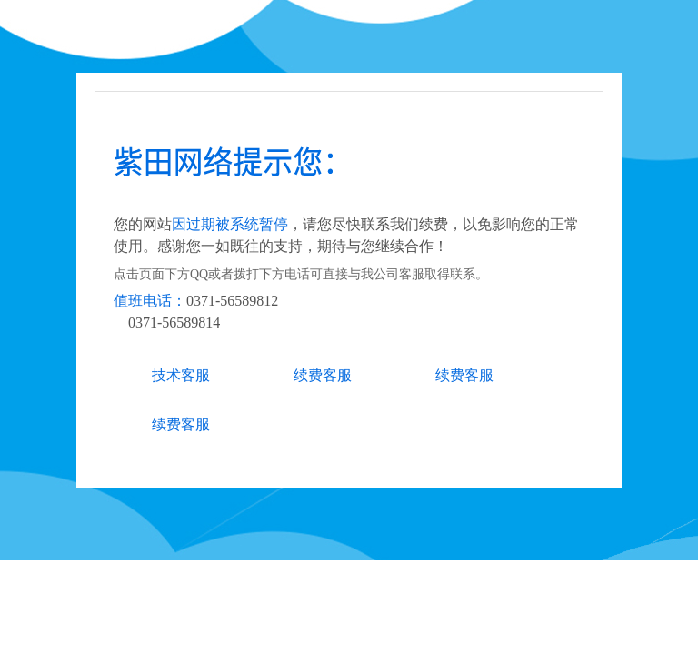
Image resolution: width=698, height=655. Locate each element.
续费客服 (323, 375)
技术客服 (181, 375)
